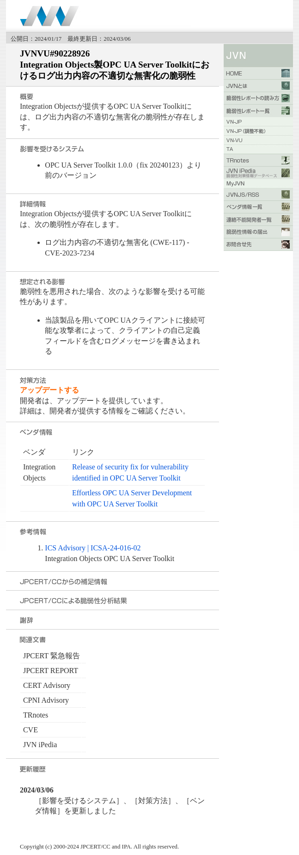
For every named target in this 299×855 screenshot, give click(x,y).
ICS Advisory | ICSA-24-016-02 (92, 548)
